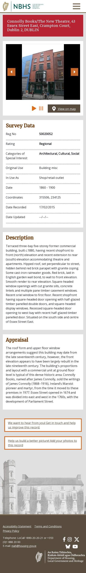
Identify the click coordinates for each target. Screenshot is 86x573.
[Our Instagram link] (70, 539)
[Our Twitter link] (76, 539)
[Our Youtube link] (75, 546)
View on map (64, 108)
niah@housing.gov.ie (24, 546)
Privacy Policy (11, 531)
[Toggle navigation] (76, 6)
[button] (11, 72)
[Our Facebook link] (64, 539)
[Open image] (43, 72)
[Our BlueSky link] (68, 546)
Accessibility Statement (17, 526)
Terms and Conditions (48, 526)
